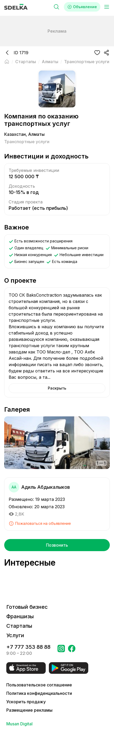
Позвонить (57, 545)
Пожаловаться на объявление (40, 523)
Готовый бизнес (27, 607)
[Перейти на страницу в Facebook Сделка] (72, 650)
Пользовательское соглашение (39, 684)
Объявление (82, 6)
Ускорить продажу (26, 701)
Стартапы (19, 626)
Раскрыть (57, 388)
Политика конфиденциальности (39, 693)
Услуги (15, 635)
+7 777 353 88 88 (28, 647)
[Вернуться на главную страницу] (6, 61)
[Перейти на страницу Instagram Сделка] (61, 650)
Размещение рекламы (29, 710)
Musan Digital (19, 723)
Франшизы (20, 616)
